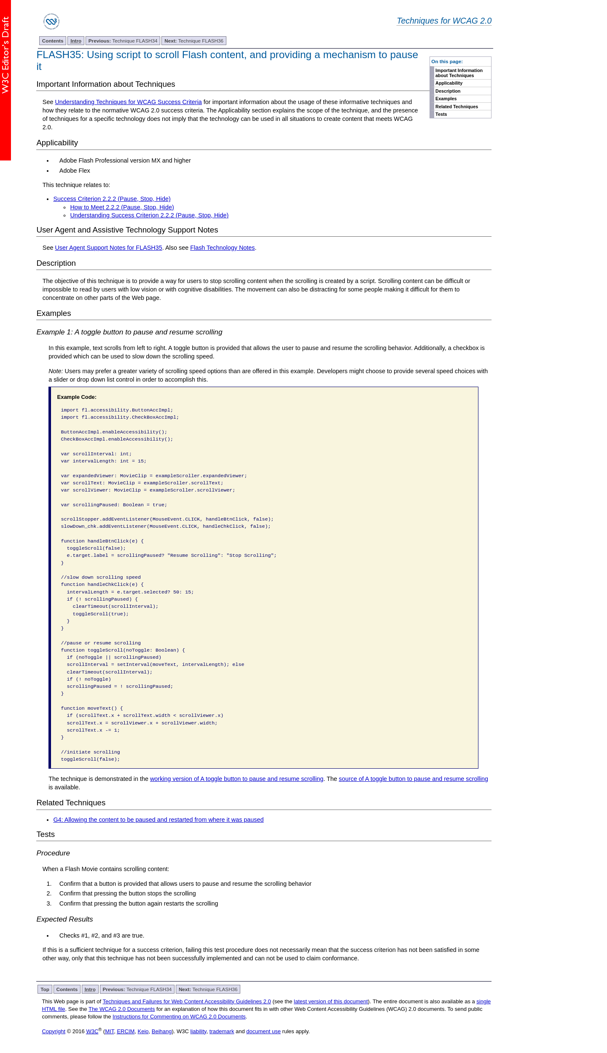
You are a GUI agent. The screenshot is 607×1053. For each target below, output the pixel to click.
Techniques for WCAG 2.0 (444, 20)
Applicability (448, 83)
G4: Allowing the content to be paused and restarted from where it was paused (158, 819)
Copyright (53, 1031)
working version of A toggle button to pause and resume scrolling (236, 778)
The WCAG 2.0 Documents (122, 1009)
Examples (446, 98)
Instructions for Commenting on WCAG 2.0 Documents (179, 1016)
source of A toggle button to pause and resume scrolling (413, 778)
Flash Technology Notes (222, 247)
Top (44, 989)
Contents (53, 40)
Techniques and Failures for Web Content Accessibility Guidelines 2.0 (186, 1001)
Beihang (162, 1031)
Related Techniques (456, 106)
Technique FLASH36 (193, 40)
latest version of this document (331, 1001)
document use (263, 1031)
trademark (221, 1031)
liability (199, 1031)
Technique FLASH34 (123, 40)
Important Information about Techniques (459, 73)
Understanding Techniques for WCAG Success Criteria (128, 102)
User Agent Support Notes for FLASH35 (108, 247)
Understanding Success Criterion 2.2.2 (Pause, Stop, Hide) (149, 215)
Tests (441, 114)
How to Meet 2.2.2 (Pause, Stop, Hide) (122, 207)
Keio (143, 1031)
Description (447, 91)
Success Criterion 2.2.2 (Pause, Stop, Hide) (111, 198)
